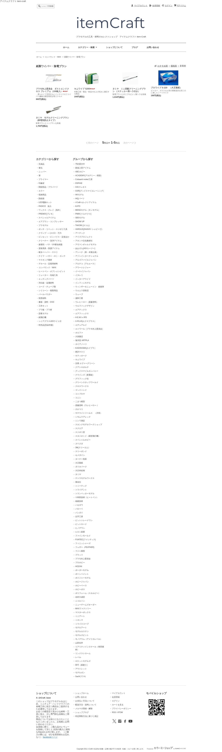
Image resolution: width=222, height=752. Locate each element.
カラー (41, 191)
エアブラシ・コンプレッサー (51, 221)
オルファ (79, 333)
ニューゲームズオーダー (85, 605)
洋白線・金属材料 (46, 283)
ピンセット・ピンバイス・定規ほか (54, 237)
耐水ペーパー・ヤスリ (48, 252)
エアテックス (81, 310)
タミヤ (78, 474)
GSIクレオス (80, 187)
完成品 (41, 164)
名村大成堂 (80, 597)
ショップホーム (82, 693)
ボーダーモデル (82, 570)
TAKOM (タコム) (82, 225)
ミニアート (80, 616)
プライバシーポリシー (121, 708)
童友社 (78, 482)
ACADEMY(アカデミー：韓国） (89, 175)
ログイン (168, 5)
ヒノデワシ (80, 528)
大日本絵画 (80, 470)
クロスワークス (82, 386)
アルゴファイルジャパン (85, 260)
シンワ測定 (80, 421)
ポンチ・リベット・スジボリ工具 (53, 229)
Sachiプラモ (80, 676)
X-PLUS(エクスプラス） (85, 321)
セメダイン (80, 455)
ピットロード (81, 524)
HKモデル (79, 195)
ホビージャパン (82, 582)
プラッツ (79, 555)
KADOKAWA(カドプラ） (85, 348)
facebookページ (50, 737)
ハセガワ (79, 505)
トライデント (81, 490)
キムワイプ (80, 359)
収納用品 (42, 195)
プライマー (43, 179)
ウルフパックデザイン (84, 306)
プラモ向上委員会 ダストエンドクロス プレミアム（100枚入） (52, 90)
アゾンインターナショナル (86, 256)
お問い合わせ (153, 47)
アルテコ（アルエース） (85, 264)
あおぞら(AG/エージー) (85, 248)
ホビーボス (80, 589)
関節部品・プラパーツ (48, 187)
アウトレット (81, 669)
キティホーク (81, 356)
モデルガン (80, 672)
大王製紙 (79, 463)
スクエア (79, 428)
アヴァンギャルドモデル (85, 244)
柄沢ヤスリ (80, 352)
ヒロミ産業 (80, 532)
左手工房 (79, 516)
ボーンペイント (82, 574)
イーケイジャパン (83, 271)
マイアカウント (141, 5)
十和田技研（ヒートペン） (86, 497)
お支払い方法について (84, 701)
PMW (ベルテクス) (83, 214)
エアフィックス (82, 313)
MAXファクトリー (83, 608)
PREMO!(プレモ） (46, 214)
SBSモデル (80, 218)
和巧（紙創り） (82, 665)
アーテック (80, 233)
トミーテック (81, 486)
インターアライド (83, 279)
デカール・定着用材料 (48, 264)
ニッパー (42, 172)
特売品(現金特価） (47, 325)
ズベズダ (79, 444)
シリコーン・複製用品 (48, 290)
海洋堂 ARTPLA (82, 340)
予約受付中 (80, 164)
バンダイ (79, 513)
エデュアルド (81, 325)
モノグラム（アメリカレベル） (88, 639)
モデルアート (81, 627)
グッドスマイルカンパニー (86, 371)
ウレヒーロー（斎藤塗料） (86, 302)
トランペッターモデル (84, 493)
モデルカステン (82, 631)
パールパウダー (45, 294)
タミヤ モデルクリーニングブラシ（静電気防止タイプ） (52, 118)
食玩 (40, 168)
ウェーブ (79, 294)
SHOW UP (79, 221)
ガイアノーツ (81, 344)
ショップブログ (82, 712)
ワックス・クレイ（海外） (50, 210)
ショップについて (114, 47)
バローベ (79, 509)
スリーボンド (81, 451)
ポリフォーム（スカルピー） (87, 593)
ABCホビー (80, 172)
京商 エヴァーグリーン (85, 363)
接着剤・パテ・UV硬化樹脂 (50, 244)
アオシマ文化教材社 (84, 241)
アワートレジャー (83, 267)
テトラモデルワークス (84, 478)
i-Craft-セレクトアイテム (85, 202)
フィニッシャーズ (83, 543)
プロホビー (80, 562)
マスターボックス (83, 612)
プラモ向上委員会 (83, 559)
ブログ (135, 47)
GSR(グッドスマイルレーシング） (90, 191)
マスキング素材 (45, 260)
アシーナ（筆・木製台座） (86, 252)
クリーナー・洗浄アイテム (50, 241)
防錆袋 (41, 198)
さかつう (79, 409)
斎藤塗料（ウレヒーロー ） (87, 405)
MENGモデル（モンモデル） (87, 210)
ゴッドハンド (81, 390)
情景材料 (42, 298)
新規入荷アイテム (83, 168)
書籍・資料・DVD (46, 302)
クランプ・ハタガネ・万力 (50, 233)
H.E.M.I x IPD (81, 317)
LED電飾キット (45, 202)
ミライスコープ (82, 624)
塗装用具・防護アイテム (49, 248)
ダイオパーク (81, 467)
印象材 (41, 183)
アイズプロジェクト (84, 237)
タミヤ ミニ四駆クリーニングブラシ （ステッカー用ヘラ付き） (129, 90)
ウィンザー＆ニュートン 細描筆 (89, 287)
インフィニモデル (83, 283)
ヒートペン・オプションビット (52, 271)
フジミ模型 (80, 551)
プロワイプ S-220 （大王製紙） (166, 87)
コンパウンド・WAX (53, 57)
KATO (77, 206)
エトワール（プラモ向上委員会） (89, 329)
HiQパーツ (79, 198)
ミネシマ (79, 620)
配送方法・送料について (85, 705)
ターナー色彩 (81, 459)
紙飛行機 (42, 317)
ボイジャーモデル (83, 578)
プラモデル (43, 225)
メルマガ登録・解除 (84, 708)
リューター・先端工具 (48, 275)
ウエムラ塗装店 (82, 290)
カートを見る (117, 705)
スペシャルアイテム (47, 218)
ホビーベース (81, 585)
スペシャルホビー (83, 440)
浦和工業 (79, 298)
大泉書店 (79, 336)
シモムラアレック (83, 417)
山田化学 (79, 643)
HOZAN (78, 566)
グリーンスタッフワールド (86, 382)
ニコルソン (80, 601)
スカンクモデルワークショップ (88, 424)
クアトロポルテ (82, 367)
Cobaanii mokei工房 (83, 179)
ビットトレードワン (84, 520)
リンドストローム (83, 653)
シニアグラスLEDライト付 (50, 321)
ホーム (66, 47)
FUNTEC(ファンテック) (85, 539)
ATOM (120, 712)
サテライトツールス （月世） (88, 413)
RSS (114, 712)
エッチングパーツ (46, 279)
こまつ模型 (80, 401)
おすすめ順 (162, 66)
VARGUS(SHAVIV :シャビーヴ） (89, 229)
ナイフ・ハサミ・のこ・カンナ (52, 256)
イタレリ (79, 275)
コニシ (78, 398)
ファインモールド (83, 536)
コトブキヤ (80, 394)
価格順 (174, 66)
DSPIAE (78, 183)
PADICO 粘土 (45, 206)
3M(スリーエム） (82, 447)
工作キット (43, 306)
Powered (166, 749)
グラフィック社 (82, 379)
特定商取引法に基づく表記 (86, 716)
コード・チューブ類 (47, 287)
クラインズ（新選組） (84, 375)
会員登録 (156, 5)
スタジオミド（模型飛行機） (87, 436)
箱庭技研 (79, 501)
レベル (78, 657)
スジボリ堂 (80, 432)
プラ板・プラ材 (45, 310)
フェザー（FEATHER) (84, 547)
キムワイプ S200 (84, 89)
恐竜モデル (43, 313)
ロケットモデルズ (83, 661)
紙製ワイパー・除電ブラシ (74, 57)
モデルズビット (82, 635)
